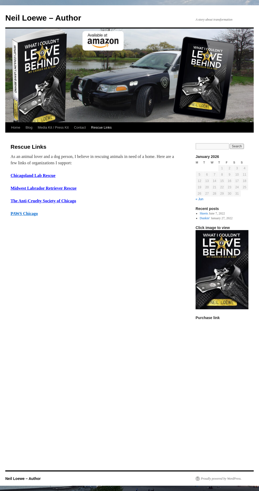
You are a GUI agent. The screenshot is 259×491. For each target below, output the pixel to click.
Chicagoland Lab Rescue (33, 175)
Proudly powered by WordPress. (221, 478)
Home (15, 127)
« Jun (199, 199)
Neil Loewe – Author (43, 17)
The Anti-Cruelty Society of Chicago (43, 201)
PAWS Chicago (24, 213)
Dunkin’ (205, 218)
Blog (29, 127)
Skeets (204, 213)
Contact (80, 127)
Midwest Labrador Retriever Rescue (44, 188)
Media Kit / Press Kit (53, 127)
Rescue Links (101, 127)
